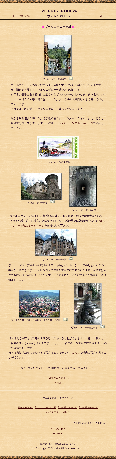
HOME (99, 16)
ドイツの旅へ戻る (21, 16)
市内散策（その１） (67, 407)
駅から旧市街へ (25, 407)
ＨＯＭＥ (58, 433)
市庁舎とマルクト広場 (45, 407)
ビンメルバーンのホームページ (74, 123)
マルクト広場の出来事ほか (58, 412)
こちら (76, 352)
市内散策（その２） (88, 407)
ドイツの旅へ (58, 428)
